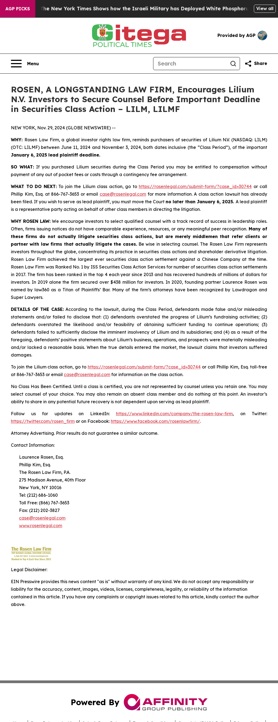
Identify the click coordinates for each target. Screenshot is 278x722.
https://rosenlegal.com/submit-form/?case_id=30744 (195, 186)
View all (264, 8)
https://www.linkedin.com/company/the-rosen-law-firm (174, 413)
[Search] (190, 63)
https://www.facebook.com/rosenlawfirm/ (155, 421)
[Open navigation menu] (25, 63)
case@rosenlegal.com (123, 194)
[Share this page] (255, 63)
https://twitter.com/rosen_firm (43, 421)
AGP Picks (17, 8)
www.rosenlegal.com (40, 525)
